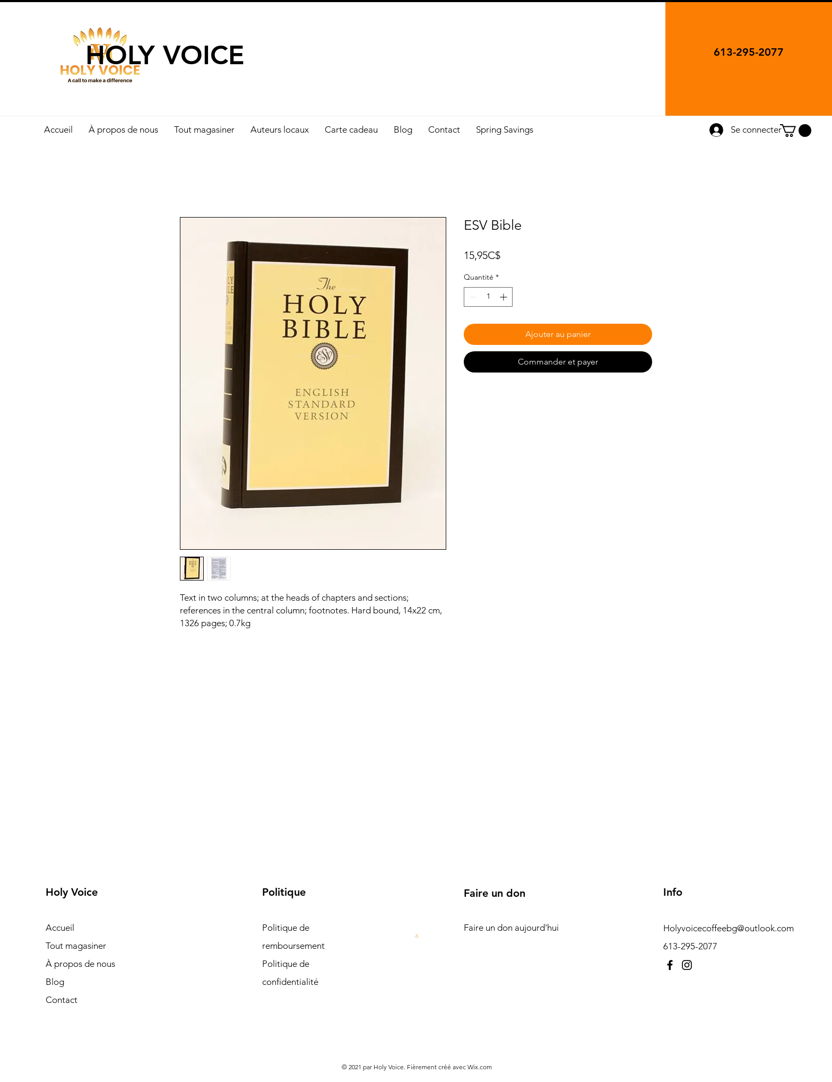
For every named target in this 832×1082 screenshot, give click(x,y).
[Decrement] (472, 297)
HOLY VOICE (165, 55)
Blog (55, 981)
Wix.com (479, 1067)
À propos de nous (80, 963)
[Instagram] (687, 965)
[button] (795, 130)
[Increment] (504, 297)
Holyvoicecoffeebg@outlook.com (728, 928)
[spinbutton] (488, 297)
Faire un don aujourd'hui (511, 927)
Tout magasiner (76, 945)
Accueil (60, 927)
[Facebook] (670, 965)
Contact (61, 999)
